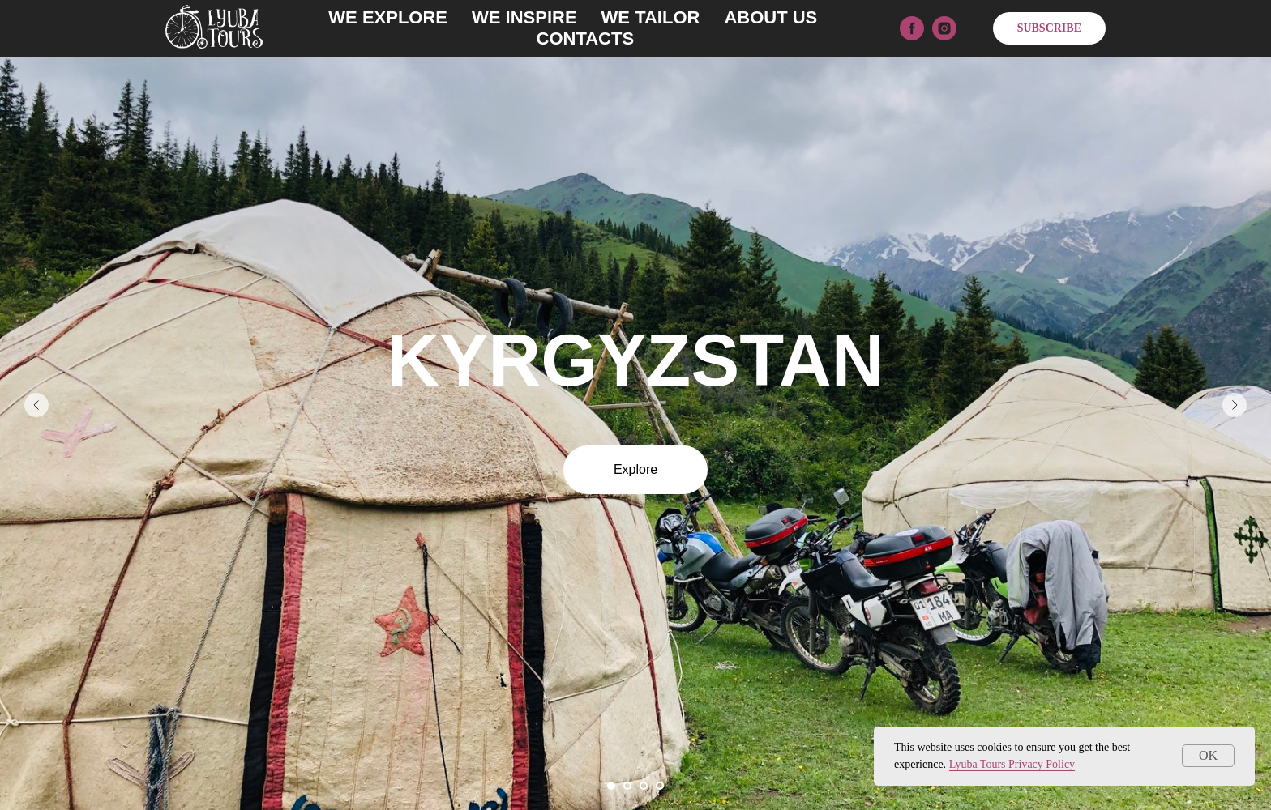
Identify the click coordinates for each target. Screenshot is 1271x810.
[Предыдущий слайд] (36, 405)
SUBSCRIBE (1049, 28)
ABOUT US (770, 17)
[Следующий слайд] (1234, 405)
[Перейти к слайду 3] (644, 786)
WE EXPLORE (387, 17)
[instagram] (944, 28)
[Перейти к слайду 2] (627, 786)
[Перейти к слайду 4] (660, 786)
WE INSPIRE (524, 17)
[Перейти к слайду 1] (611, 786)
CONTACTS (586, 38)
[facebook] (912, 28)
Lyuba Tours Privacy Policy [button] (1012, 764)
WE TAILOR (650, 17)
